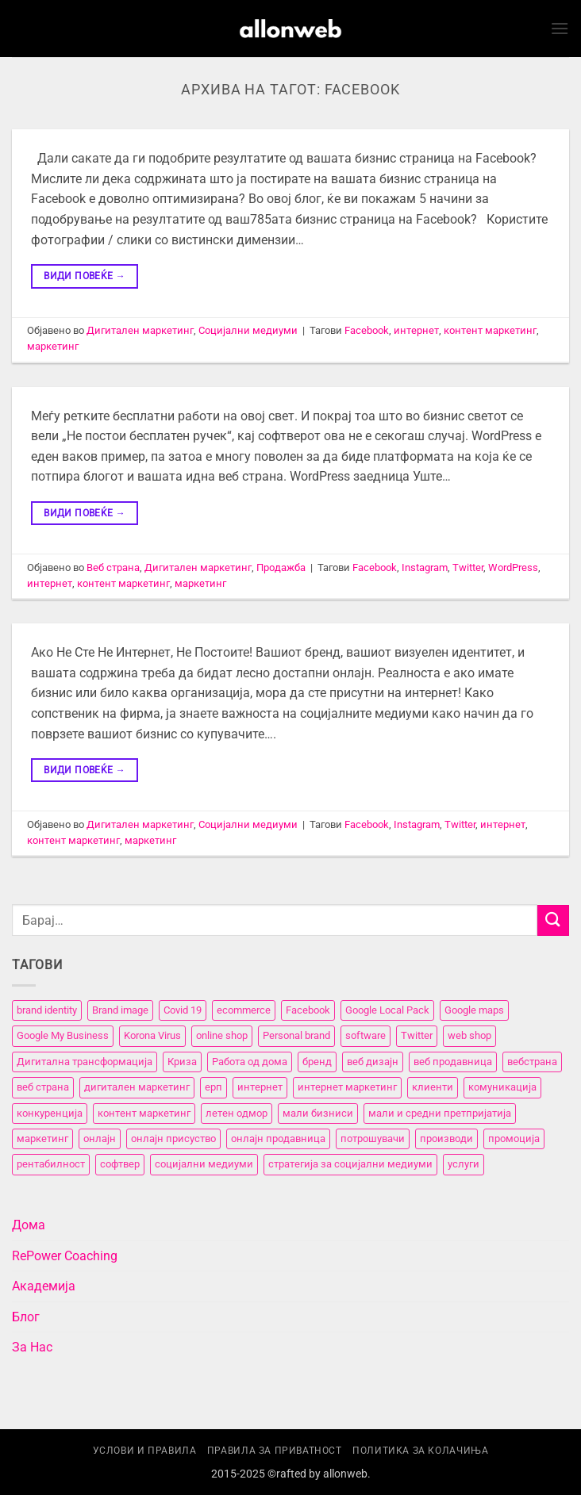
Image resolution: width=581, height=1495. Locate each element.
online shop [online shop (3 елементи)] (222, 1035)
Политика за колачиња (420, 1450)
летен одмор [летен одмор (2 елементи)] (236, 1113)
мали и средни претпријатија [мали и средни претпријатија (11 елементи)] (439, 1113)
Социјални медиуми (248, 330)
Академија (43, 1286)
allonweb (345, 1474)
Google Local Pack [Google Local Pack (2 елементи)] (387, 1010)
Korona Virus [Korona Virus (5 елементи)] (152, 1035)
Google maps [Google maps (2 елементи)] (474, 1010)
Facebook (366, 330)
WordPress (513, 567)
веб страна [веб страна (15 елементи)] (43, 1087)
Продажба (281, 567)
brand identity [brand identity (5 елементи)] (47, 1010)
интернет (416, 330)
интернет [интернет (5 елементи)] (260, 1087)
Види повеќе (84, 276)
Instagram (425, 567)
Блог (26, 1316)
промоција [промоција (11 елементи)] (514, 1138)
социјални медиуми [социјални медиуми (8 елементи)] (204, 1164)
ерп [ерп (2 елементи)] (213, 1087)
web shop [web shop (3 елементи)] (469, 1035)
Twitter (467, 567)
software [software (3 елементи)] (365, 1035)
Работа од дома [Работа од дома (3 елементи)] (249, 1062)
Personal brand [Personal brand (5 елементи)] (296, 1035)
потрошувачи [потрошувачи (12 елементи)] (373, 1138)
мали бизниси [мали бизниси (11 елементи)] (318, 1113)
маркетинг (53, 346)
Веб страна (113, 567)
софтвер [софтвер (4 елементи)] (120, 1164)
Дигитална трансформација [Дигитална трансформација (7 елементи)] (84, 1062)
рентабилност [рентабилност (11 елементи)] (51, 1164)
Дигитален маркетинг (140, 330)
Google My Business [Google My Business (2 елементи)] (63, 1035)
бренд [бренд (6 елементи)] (317, 1062)
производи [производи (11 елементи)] (446, 1138)
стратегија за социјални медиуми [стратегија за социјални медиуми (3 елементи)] (350, 1164)
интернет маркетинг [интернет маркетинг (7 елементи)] (347, 1087)
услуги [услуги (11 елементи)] (463, 1164)
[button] (559, 28)
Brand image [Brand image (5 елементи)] (120, 1010)
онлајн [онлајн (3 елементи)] (99, 1138)
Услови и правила (145, 1450)
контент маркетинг (490, 330)
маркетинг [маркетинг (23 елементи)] (42, 1138)
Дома (28, 1224)
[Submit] (553, 920)
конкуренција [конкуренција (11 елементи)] (50, 1113)
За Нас (32, 1347)
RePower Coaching (64, 1255)
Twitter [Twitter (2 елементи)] (417, 1035)
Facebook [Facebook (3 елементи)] (308, 1010)
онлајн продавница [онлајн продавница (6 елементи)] (278, 1138)
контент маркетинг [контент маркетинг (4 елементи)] (144, 1113)
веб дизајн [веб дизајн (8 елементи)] (372, 1062)
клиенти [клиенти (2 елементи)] (432, 1087)
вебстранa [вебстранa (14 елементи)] (532, 1062)
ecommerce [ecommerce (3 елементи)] (244, 1010)
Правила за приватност (274, 1450)
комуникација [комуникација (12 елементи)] (502, 1087)
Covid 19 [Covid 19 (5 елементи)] (183, 1010)
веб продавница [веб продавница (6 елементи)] (453, 1062)
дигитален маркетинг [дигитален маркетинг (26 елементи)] (137, 1087)
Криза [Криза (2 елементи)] (182, 1062)
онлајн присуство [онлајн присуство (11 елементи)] (173, 1138)
